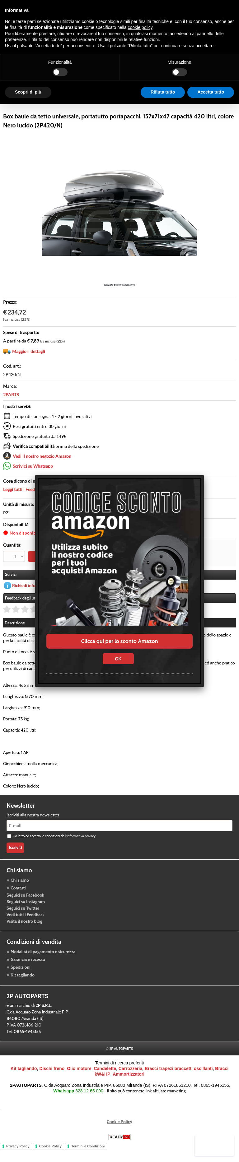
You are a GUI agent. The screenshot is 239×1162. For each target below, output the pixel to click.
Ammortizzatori (128, 1088)
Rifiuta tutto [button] (163, 92)
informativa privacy (81, 850)
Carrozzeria (145, 106)
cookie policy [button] (140, 27)
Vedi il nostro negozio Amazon (42, 471)
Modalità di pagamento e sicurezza (43, 966)
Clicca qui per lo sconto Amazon (119, 641)
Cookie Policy (119, 1136)
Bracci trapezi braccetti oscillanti (179, 1083)
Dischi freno (51, 1083)
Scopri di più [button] (28, 92)
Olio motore (79, 1083)
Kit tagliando (23, 989)
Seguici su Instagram (26, 916)
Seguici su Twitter (23, 922)
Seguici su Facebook (25, 909)
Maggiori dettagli (28, 366)
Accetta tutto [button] (210, 92)
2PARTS (11, 409)
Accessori (113, 106)
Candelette (105, 1083)
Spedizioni (20, 982)
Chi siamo (20, 894)
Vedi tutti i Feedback (26, 929)
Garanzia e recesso (28, 974)
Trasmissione (79, 106)
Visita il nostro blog (24, 935)
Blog (172, 106)
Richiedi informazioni (32, 600)
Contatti (18, 902)
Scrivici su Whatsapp (33, 481)
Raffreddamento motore (30, 106)
